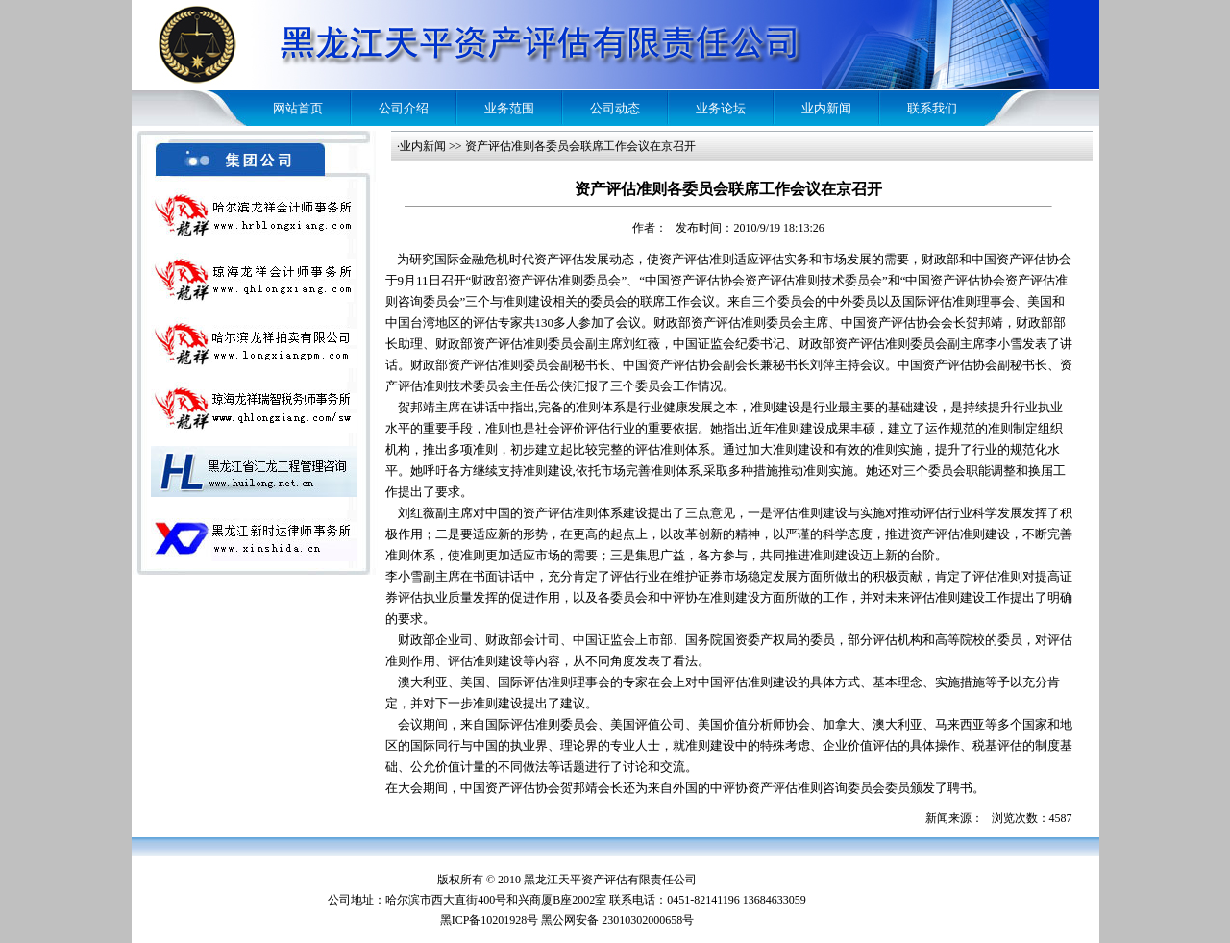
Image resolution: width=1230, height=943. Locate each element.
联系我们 (932, 108)
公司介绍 (404, 108)
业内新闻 (826, 108)
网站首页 (298, 108)
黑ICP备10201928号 (489, 920)
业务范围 (509, 108)
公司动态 (615, 108)
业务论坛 (721, 108)
